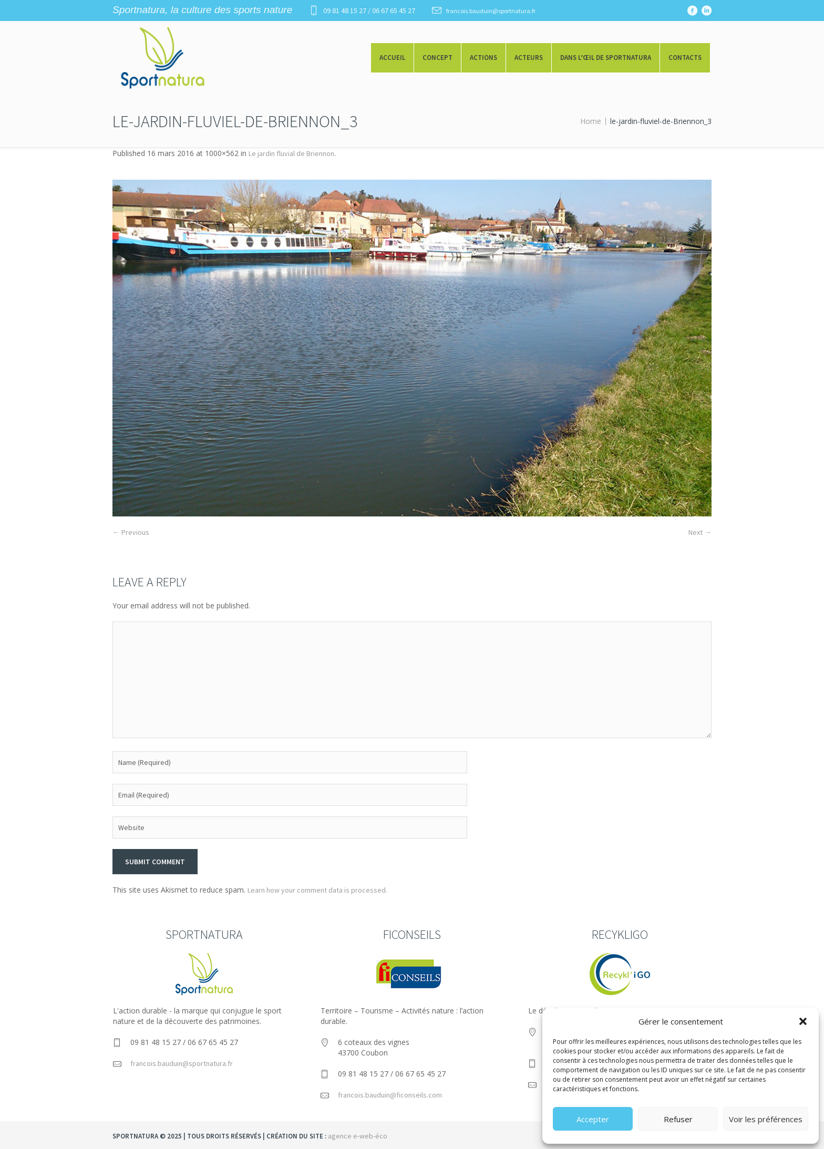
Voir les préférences (765, 1119)
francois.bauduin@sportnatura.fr (490, 11)
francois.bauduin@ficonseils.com (390, 1095)
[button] (803, 1021)
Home (590, 121)
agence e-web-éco (357, 1136)
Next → (700, 532)
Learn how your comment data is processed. (317, 890)
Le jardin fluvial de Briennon (291, 153)
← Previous (130, 532)
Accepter (592, 1119)
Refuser (678, 1119)
